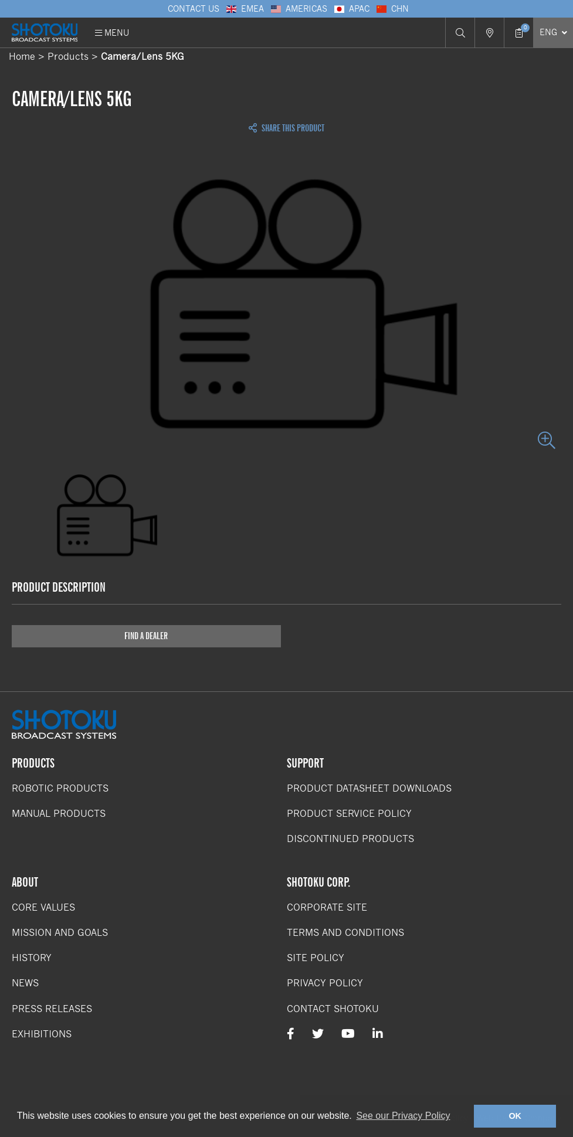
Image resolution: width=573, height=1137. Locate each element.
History (32, 957)
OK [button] (514, 1116)
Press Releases (52, 1008)
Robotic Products (60, 788)
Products (68, 56)
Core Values (43, 907)
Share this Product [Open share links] (286, 128)
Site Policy (315, 957)
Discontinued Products (350, 838)
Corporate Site (327, 907)
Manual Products (59, 813)
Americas (298, 8)
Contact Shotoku (333, 1008)
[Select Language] (553, 32)
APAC (351, 8)
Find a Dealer (146, 636)
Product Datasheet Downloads (369, 788)
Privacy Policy (325, 983)
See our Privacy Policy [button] (403, 1116)
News (25, 983)
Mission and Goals (60, 932)
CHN (392, 8)
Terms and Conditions (345, 932)
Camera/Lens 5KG (142, 56)
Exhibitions (42, 1034)
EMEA (244, 8)
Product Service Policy (349, 813)
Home (22, 56)
